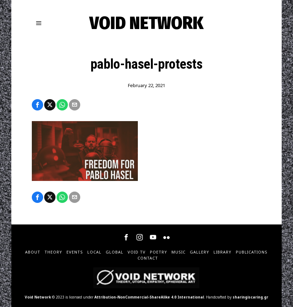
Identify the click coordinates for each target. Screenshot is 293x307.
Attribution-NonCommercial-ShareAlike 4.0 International (149, 297)
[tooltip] (37, 104)
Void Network (38, 297)
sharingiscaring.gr (250, 297)
